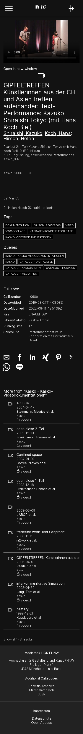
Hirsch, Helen (18, 138)
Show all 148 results (18, 639)
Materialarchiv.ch (41, 690)
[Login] (72, 12)
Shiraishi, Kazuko (22, 133)
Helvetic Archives (41, 686)
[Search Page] (41, 7)
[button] (8, 9)
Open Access (41, 722)
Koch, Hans (58, 133)
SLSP (41, 694)
